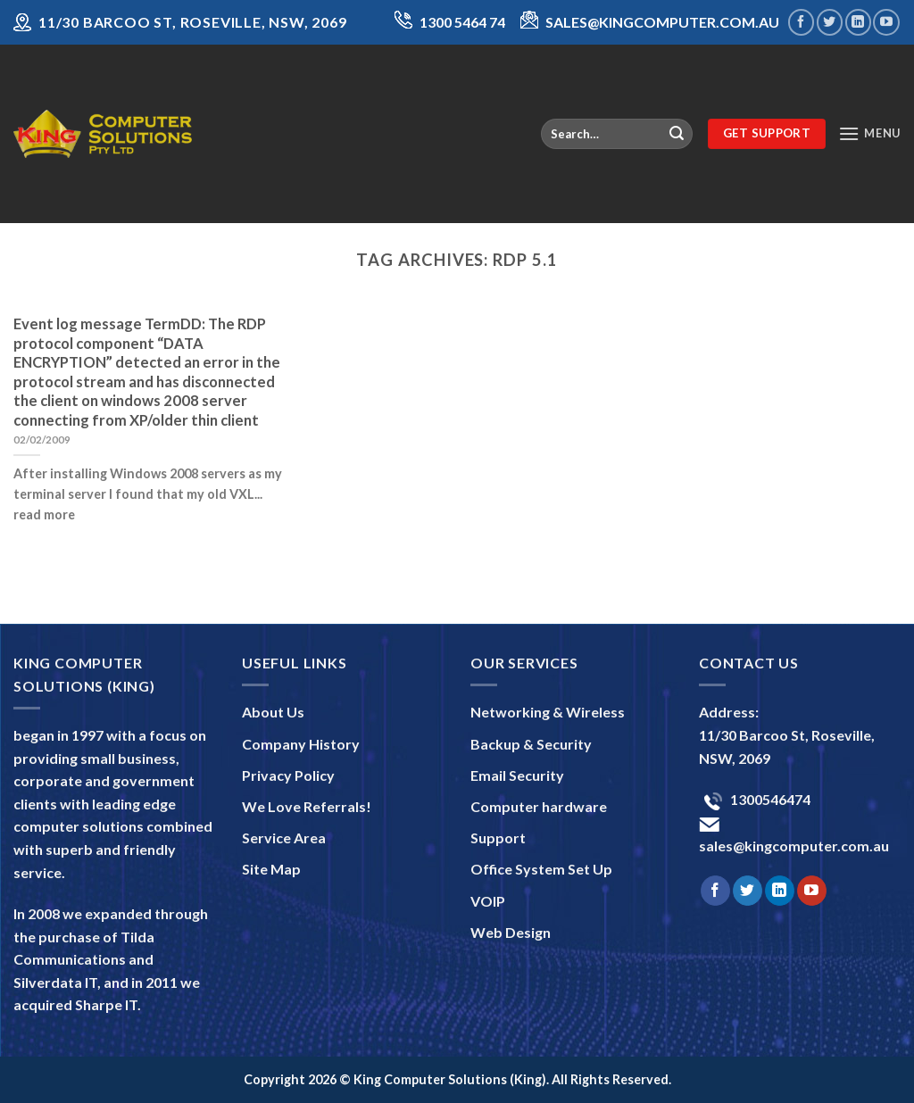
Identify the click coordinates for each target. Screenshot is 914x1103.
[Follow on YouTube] (886, 22)
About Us (273, 711)
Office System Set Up (541, 868)
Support (498, 837)
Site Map (271, 868)
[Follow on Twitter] (830, 22)
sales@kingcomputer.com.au (794, 845)
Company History (301, 743)
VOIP (487, 900)
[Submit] (676, 134)
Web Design (510, 932)
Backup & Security (531, 743)
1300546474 (768, 799)
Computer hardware (538, 806)
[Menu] (869, 133)
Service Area (284, 837)
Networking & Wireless (547, 711)
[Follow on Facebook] (801, 22)
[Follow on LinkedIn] (858, 22)
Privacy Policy (288, 775)
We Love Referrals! (306, 806)
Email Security (517, 775)
